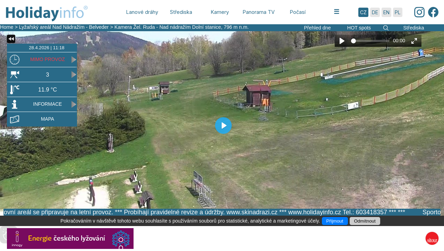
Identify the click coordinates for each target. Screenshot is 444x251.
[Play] (342, 40)
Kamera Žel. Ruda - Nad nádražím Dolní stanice (167, 27)
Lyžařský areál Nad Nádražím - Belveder (64, 27)
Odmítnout (365, 221)
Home (6, 27)
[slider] (370, 40)
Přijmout (334, 221)
